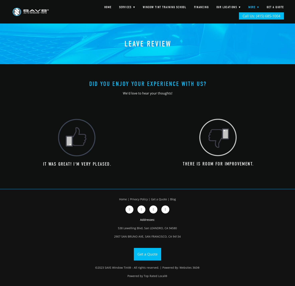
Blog (173, 199)
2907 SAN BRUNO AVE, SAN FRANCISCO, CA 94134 (147, 236)
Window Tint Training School (164, 7)
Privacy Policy (139, 199)
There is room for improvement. (218, 164)
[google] (153, 209)
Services (127, 7)
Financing (201, 7)
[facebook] (129, 209)
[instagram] (141, 209)
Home (107, 7)
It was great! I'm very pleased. (77, 164)
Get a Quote (275, 7)
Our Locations (228, 7)
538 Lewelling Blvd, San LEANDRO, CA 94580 (147, 228)
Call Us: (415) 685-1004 (261, 16)
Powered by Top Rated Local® (147, 276)
